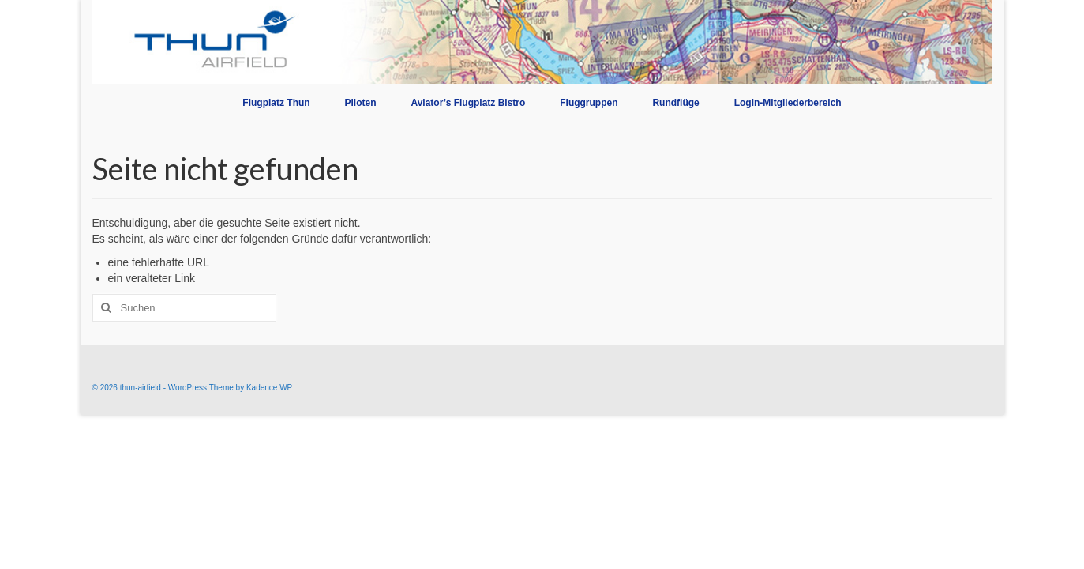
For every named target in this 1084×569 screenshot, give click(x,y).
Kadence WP (269, 387)
